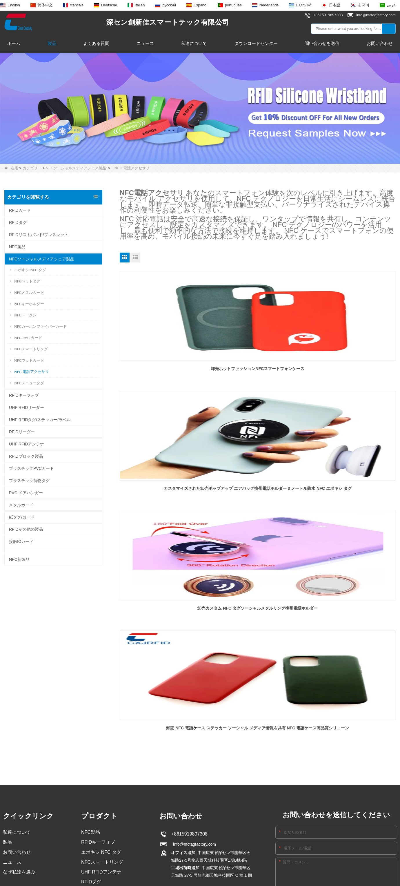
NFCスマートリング (29, 349)
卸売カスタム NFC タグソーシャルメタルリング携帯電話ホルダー (352, 365)
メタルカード (21, 505)
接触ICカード (21, 541)
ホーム (13, 43)
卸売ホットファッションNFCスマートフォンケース (163, 365)
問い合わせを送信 (322, 43)
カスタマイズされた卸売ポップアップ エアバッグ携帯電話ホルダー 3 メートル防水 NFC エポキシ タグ (258, 365)
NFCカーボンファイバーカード (38, 326)
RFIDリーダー (22, 432)
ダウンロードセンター (256, 43)
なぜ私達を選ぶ (19, 683)
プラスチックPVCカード (31, 468)
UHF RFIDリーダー (26, 407)
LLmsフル (270, 764)
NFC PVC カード (26, 338)
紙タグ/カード (21, 517)
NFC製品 (17, 246)
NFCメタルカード (27, 292)
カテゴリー (32, 168)
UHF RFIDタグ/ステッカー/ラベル (40, 419)
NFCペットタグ (25, 281)
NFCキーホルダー (27, 304)
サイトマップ (225, 764)
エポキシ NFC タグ (28, 270)
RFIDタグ (18, 222)
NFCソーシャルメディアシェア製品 (76, 168)
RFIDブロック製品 (26, 456)
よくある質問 (96, 43)
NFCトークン (23, 315)
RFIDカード (20, 210)
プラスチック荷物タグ (29, 480)
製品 (52, 43)
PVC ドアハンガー (26, 492)
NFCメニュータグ (27, 383)
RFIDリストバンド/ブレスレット (38, 234)
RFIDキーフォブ (24, 395)
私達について (194, 43)
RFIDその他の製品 (26, 529)
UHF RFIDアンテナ (26, 444)
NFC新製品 (19, 559)
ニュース (145, 43)
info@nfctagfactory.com (194, 654)
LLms (249, 764)
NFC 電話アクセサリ (29, 371)
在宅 (11, 168)
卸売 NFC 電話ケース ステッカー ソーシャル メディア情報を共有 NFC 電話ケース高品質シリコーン (164, 483)
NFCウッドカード (27, 360)
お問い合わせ (380, 43)
